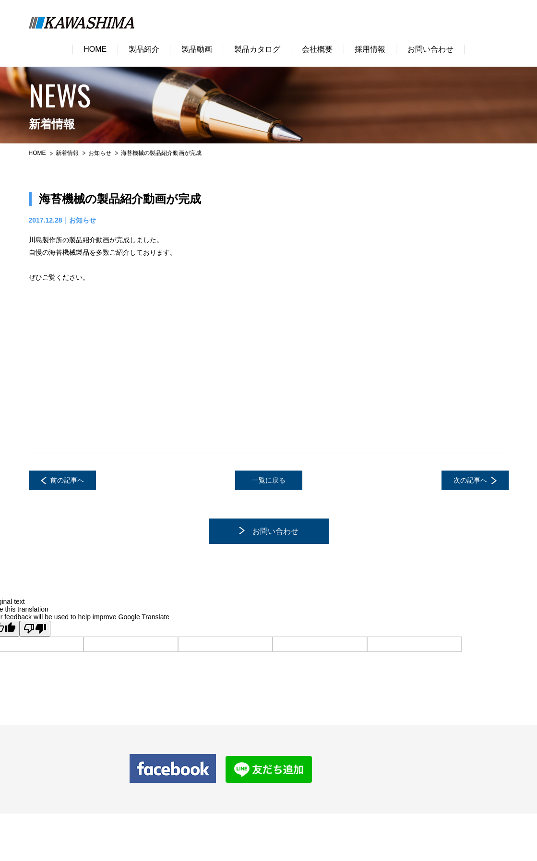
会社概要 (317, 49)
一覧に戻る (269, 480)
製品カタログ (257, 49)
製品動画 (196, 49)
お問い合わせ (430, 49)
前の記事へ (67, 480)
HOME (95, 49)
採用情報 (370, 49)
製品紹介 (144, 49)
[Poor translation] (35, 629)
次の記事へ (470, 480)
